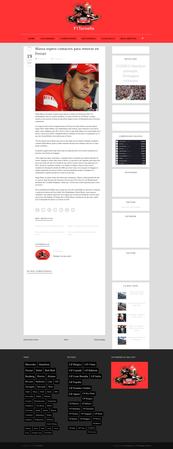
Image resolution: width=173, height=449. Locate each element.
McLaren (29, 381)
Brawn (36, 428)
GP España (75, 382)
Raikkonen (40, 381)
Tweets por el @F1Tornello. (130, 207)
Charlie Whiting (51, 424)
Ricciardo (41, 387)
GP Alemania (74, 409)
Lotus (50, 381)
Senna (27, 433)
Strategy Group (37, 433)
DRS (56, 392)
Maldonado (50, 419)
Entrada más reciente (31, 340)
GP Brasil (73, 419)
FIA (56, 381)
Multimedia (89, 39)
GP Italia (96, 376)
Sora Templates (128, 446)
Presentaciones (39, 401)
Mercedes (30, 364)
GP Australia (88, 409)
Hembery (28, 428)
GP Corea (81, 428)
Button (49, 406)
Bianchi (53, 410)
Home (31, 39)
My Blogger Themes (144, 446)
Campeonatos (68, 39)
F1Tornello (42, 59)
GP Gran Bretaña (78, 376)
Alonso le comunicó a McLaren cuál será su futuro (136, 328)
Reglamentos (129, 39)
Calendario (47, 39)
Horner (45, 410)
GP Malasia (74, 403)
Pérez (50, 387)
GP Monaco (97, 419)
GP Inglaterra (91, 428)
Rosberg (30, 376)
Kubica (49, 415)
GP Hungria (85, 419)
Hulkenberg (40, 415)
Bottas (49, 392)
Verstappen (30, 387)
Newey (56, 428)
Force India (29, 396)
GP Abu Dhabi (88, 393)
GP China (89, 364)
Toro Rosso (40, 406)
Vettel (39, 370)
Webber (38, 396)
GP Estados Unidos (80, 388)
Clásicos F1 (108, 39)
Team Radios (48, 433)
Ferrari (29, 370)
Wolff (43, 428)
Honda (38, 410)
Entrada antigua (99, 340)
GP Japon (74, 393)
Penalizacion (39, 420)
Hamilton (44, 364)
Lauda (49, 428)
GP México (97, 423)
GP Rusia (98, 414)
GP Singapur (86, 414)
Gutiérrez (28, 420)
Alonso (51, 376)
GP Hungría (87, 398)
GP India (72, 428)
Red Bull (50, 370)
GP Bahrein (90, 370)
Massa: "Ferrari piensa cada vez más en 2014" (83, 226)
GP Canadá (75, 370)
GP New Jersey (92, 432)
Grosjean (28, 401)
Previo (41, 376)
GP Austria (73, 414)
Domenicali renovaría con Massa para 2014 (49, 226)
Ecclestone (29, 410)
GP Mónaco (87, 403)
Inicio (66, 340)
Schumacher (52, 401)
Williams (47, 396)
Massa (35, 392)
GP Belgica (75, 364)
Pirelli (42, 392)
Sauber (27, 392)
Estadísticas (29, 406)
